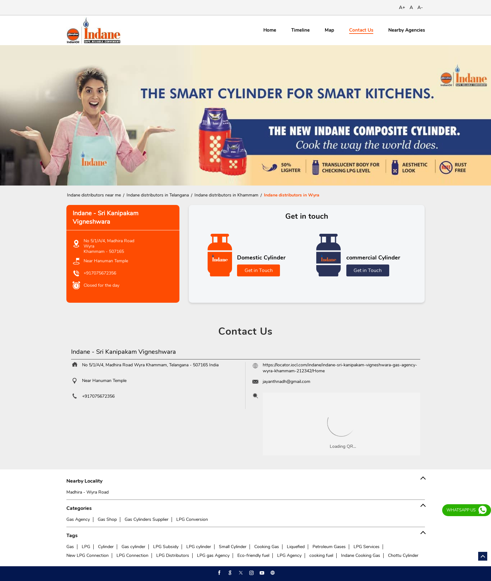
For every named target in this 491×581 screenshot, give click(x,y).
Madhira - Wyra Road (87, 492)
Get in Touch (259, 270)
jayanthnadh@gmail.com (286, 382)
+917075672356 (100, 273)
